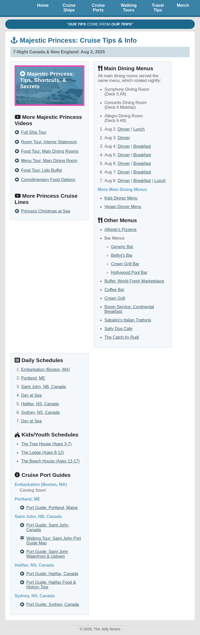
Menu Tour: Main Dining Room (49, 161)
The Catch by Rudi (121, 337)
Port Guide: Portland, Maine (52, 507)
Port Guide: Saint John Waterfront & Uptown (47, 554)
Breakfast (142, 146)
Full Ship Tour (34, 132)
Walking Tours (129, 7)
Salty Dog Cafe (118, 328)
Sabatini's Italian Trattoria (127, 320)
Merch (183, 5)
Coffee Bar (114, 289)
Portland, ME (33, 378)
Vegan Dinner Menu (122, 206)
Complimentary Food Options (48, 180)
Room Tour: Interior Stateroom (49, 142)
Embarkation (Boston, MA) (45, 369)
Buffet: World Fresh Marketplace (134, 281)
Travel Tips (158, 7)
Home (42, 5)
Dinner (124, 129)
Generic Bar (122, 247)
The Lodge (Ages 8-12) (42, 452)
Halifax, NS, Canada (40, 404)
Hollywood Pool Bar (129, 272)
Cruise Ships (69, 7)
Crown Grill (114, 298)
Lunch (139, 129)
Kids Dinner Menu (121, 198)
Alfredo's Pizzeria (120, 229)
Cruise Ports (98, 7)
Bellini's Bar (122, 255)
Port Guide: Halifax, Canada (52, 574)
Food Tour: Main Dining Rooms (49, 151)
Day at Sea (31, 395)
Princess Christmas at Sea (45, 211)
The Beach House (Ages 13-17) (50, 461)
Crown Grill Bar (125, 264)
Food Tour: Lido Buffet (41, 170)
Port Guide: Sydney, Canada (52, 604)
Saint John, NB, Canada (43, 386)
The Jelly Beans (18, 8)
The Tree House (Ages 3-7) (46, 444)
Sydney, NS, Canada (40, 412)
